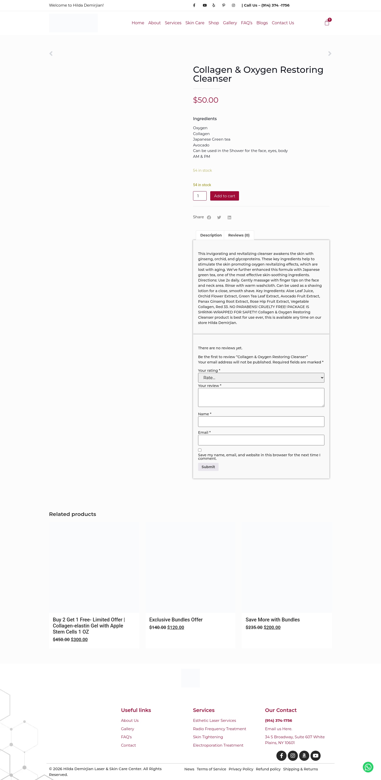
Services (173, 22)
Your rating (209, 370)
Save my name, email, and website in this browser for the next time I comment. (259, 456)
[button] (209, 217)
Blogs (262, 22)
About (154, 22)
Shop (213, 22)
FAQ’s (246, 22)
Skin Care (194, 22)
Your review (209, 385)
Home (138, 22)
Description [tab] (211, 235)
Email (204, 432)
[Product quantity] (200, 196)
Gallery (230, 22)
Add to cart (224, 195)
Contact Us (283, 22)
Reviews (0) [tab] (239, 235)
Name (204, 414)
